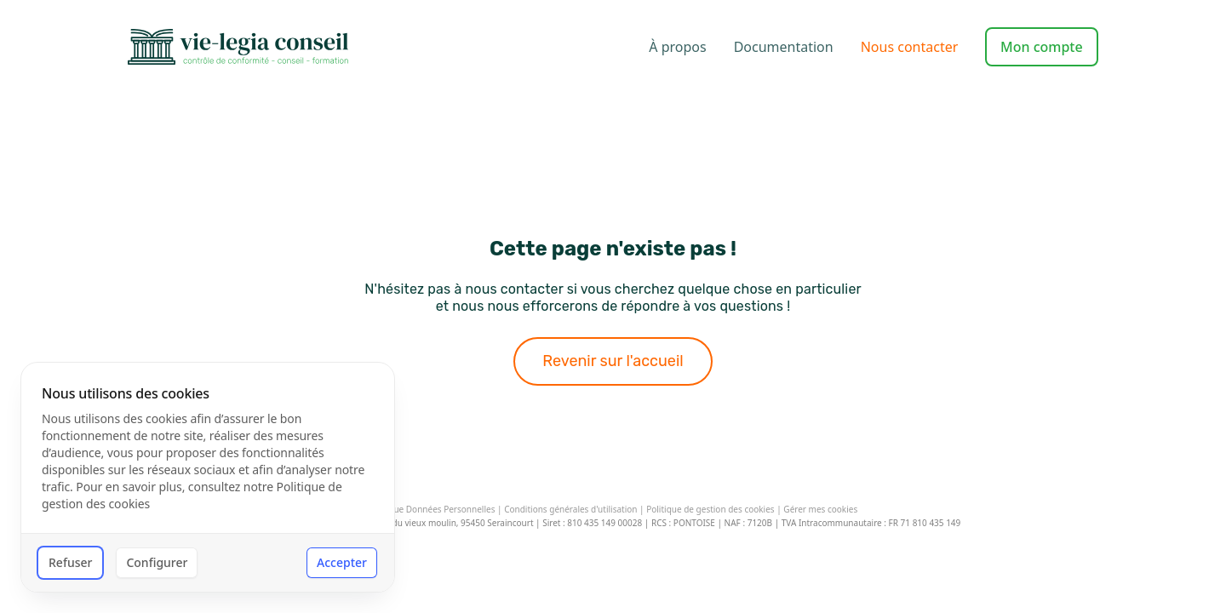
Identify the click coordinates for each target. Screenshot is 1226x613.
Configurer (156, 562)
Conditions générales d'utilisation (570, 509)
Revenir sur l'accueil (612, 361)
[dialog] (207, 477)
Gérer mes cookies (820, 510)
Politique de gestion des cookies (710, 509)
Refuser (70, 562)
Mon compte (1041, 46)
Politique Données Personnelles (432, 509)
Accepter (342, 562)
